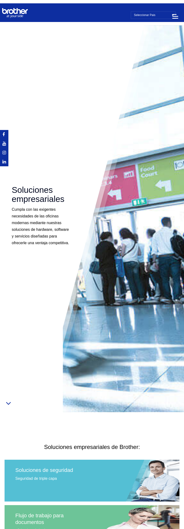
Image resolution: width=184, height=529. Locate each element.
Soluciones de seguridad (44, 470)
